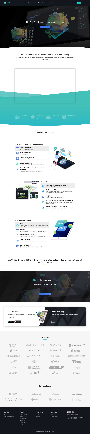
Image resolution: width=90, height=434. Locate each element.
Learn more (45, 287)
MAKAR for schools (24, 422)
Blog (39, 2)
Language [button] (84, 2)
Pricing (29, 2)
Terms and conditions (9, 416)
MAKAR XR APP (23, 416)
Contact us (44, 2)
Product (24, 2)
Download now (45, 27)
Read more (54, 322)
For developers (23, 418)
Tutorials (34, 2)
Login (75, 2)
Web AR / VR (23, 420)
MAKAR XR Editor (23, 414)
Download (51, 2)
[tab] (32, 148)
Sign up (78, 2)
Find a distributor (54, 416)
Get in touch (53, 414)
